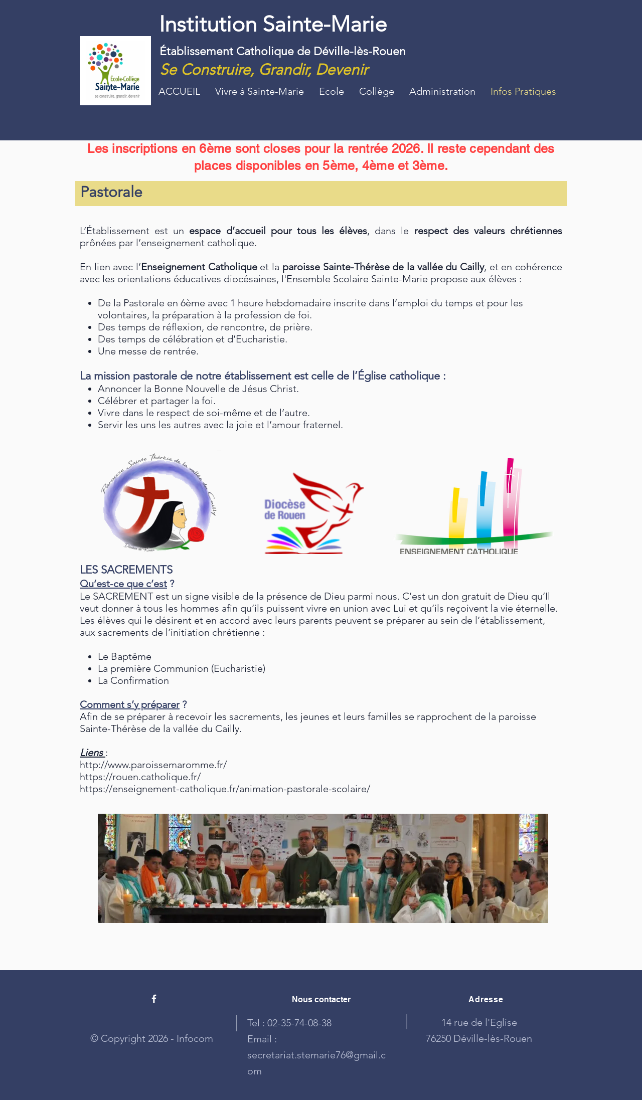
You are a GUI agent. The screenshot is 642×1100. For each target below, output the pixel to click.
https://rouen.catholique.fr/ (140, 777)
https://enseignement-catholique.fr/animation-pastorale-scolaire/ (225, 789)
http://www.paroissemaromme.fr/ (153, 765)
